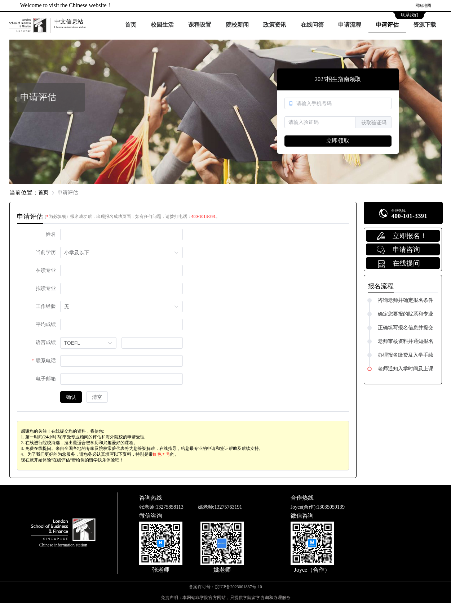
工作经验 (46, 306)
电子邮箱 (46, 378)
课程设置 (199, 25)
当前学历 (46, 252)
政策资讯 (274, 25)
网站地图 (423, 5)
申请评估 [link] (68, 192)
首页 (130, 25)
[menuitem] (130, 25)
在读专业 (46, 270)
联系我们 (409, 14)
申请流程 (349, 25)
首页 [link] (43, 192)
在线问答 (312, 25)
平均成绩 (46, 324)
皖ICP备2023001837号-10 (238, 586)
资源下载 (424, 25)
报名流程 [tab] (381, 286)
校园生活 (162, 25)
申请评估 (387, 25)
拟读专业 (46, 288)
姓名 (51, 234)
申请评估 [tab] (30, 216)
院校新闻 (237, 25)
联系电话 (46, 360)
